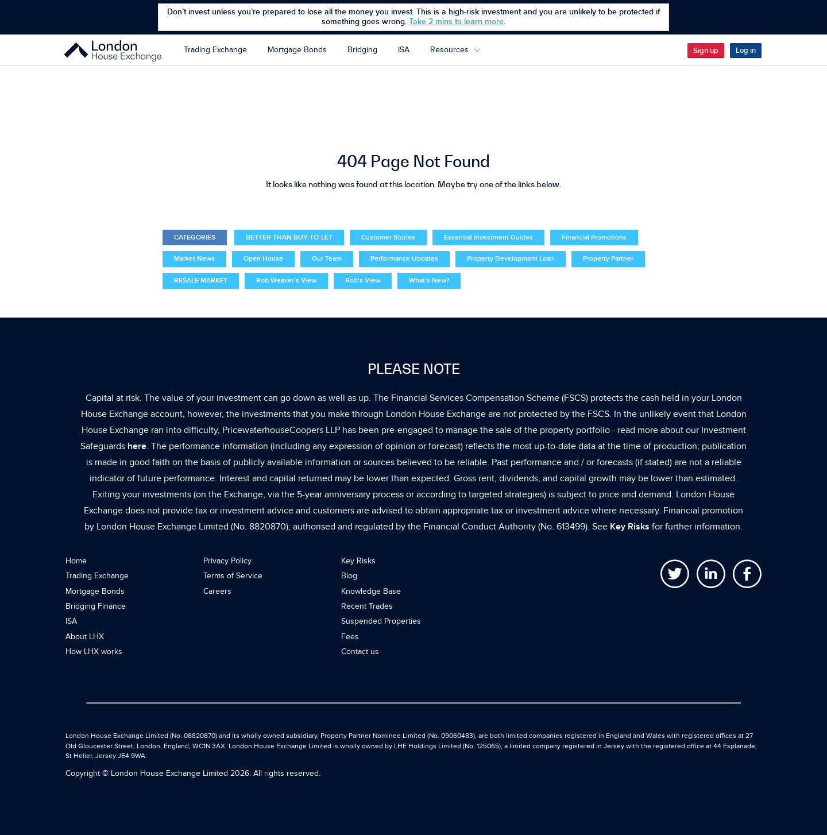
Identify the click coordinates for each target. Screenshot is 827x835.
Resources (455, 50)
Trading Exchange (215, 50)
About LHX (84, 636)
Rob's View (362, 280)
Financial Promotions (594, 237)
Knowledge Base (371, 591)
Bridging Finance (95, 606)
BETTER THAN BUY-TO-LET (289, 237)
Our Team (327, 258)
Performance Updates (404, 258)
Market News (194, 258)
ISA (403, 50)
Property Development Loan (510, 258)
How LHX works (93, 651)
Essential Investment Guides (488, 237)
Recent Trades (367, 606)
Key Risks (630, 526)
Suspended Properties (381, 621)
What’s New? (429, 280)
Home (76, 561)
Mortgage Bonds (297, 50)
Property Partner (608, 258)
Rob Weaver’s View (286, 280)
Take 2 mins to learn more (456, 21)
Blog (349, 576)
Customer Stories (388, 237)
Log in (746, 50)
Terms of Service (232, 576)
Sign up (705, 50)
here (136, 446)
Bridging (362, 50)
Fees (350, 636)
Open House (263, 258)
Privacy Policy (227, 561)
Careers (217, 591)
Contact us (360, 651)
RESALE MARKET (200, 280)
